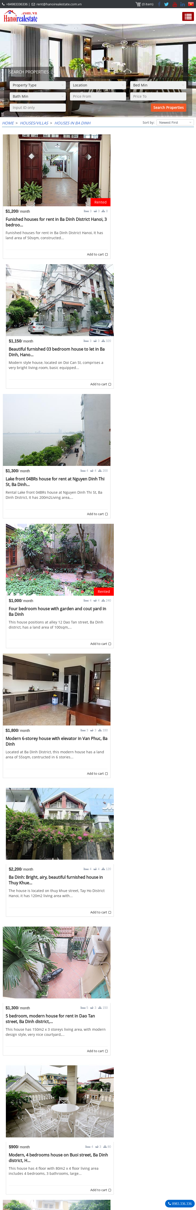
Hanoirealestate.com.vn (131, 1180)
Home (8, 122)
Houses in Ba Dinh (72, 122)
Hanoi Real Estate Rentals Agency (143, 1153)
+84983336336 (17, 4)
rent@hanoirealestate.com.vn (59, 4)
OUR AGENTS (18, 1154)
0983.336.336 (181, 1203)
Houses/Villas (34, 122)
